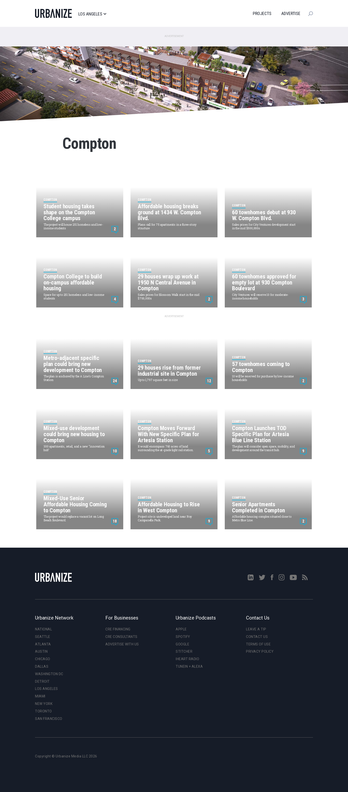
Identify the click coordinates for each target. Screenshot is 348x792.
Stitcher (184, 651)
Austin (41, 651)
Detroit (42, 681)
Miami (40, 696)
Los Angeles (92, 14)
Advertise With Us (122, 644)
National (43, 629)
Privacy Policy (260, 651)
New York (43, 704)
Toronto (43, 711)
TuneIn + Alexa (189, 666)
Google (182, 644)
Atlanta (43, 644)
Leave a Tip (256, 629)
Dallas (41, 666)
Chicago (42, 659)
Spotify (183, 637)
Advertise (290, 13)
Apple (181, 629)
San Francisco (48, 719)
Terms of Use (258, 644)
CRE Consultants (121, 637)
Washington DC (49, 674)
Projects (262, 13)
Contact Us (257, 637)
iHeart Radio (187, 659)
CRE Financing (117, 629)
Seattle (42, 637)
